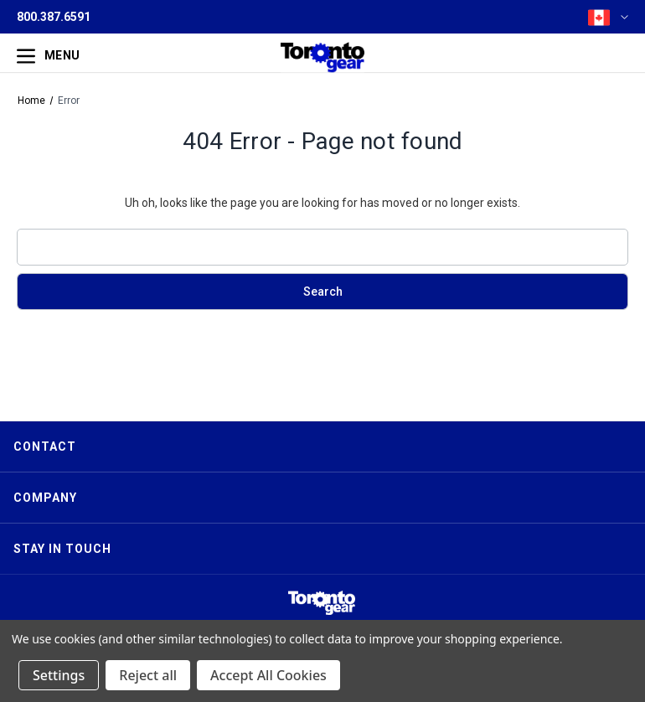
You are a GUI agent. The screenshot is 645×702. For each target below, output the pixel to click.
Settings (59, 675)
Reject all (148, 675)
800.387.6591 (53, 16)
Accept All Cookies (268, 675)
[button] (321, 603)
